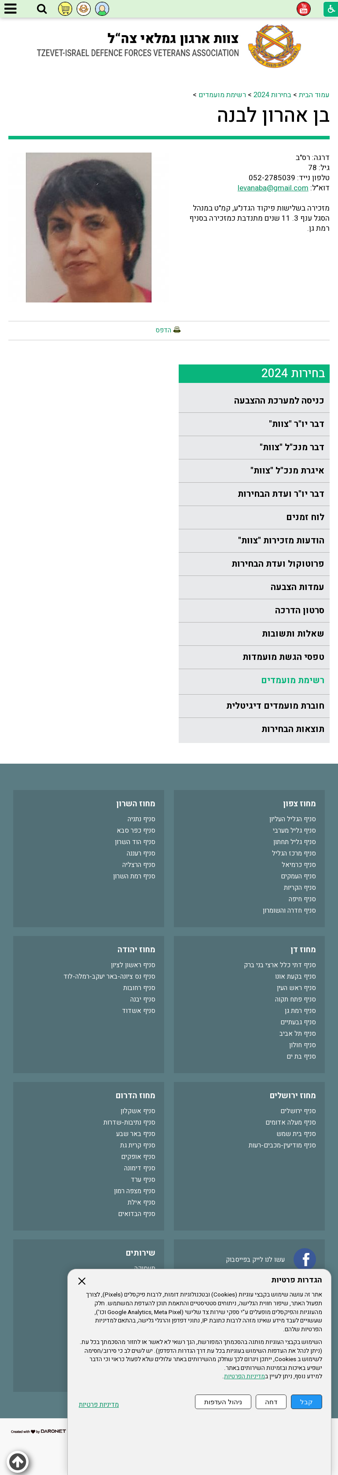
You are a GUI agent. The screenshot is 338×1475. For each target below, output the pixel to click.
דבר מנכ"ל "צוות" (292, 447)
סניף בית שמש (296, 1134)
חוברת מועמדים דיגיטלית (275, 705)
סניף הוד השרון (135, 842)
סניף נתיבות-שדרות (129, 1122)
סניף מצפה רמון (134, 1191)
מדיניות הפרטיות (244, 1376)
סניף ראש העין (296, 988)
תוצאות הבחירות (292, 729)
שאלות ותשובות (293, 633)
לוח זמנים (305, 517)
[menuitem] (254, 401)
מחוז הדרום (135, 1096)
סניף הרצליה (138, 865)
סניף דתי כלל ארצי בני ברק (280, 965)
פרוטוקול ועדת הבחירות (277, 563)
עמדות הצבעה (297, 587)
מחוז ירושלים (293, 1096)
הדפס (163, 330)
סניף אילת (141, 1202)
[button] (42, 9)
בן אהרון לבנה (273, 115)
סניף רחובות (139, 988)
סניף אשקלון (138, 1111)
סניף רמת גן (300, 1011)
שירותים (140, 1253)
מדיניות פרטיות (99, 1405)
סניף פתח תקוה (295, 999)
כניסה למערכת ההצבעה (279, 400)
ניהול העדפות (223, 1402)
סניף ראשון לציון (133, 965)
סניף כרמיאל (299, 865)
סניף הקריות (300, 887)
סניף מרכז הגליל (294, 853)
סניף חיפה (302, 899)
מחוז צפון (299, 804)
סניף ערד (143, 1179)
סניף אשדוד (138, 1011)
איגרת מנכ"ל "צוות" (287, 470)
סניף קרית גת (137, 1145)
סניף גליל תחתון (294, 842)
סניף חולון (302, 1045)
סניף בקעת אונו (295, 976)
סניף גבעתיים (298, 1022)
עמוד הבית (314, 95)
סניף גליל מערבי (294, 830)
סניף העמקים (298, 876)
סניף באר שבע (135, 1134)
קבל (306, 1402)
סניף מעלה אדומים (290, 1122)
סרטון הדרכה (299, 610)
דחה (271, 1402)
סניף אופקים (138, 1157)
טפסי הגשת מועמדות (283, 657)
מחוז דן (303, 950)
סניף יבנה (142, 999)
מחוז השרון (135, 804)
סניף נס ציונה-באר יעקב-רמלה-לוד (109, 976)
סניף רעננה (141, 853)
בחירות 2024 (272, 95)
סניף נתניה (141, 819)
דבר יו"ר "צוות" (296, 424)
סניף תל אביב (297, 1033)
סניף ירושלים (298, 1111)
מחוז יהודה (136, 950)
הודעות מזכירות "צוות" (281, 540)
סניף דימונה (139, 1168)
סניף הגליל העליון (292, 819)
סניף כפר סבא (136, 830)
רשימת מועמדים (222, 95)
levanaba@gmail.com (273, 187)
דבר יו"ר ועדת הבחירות (281, 494)
